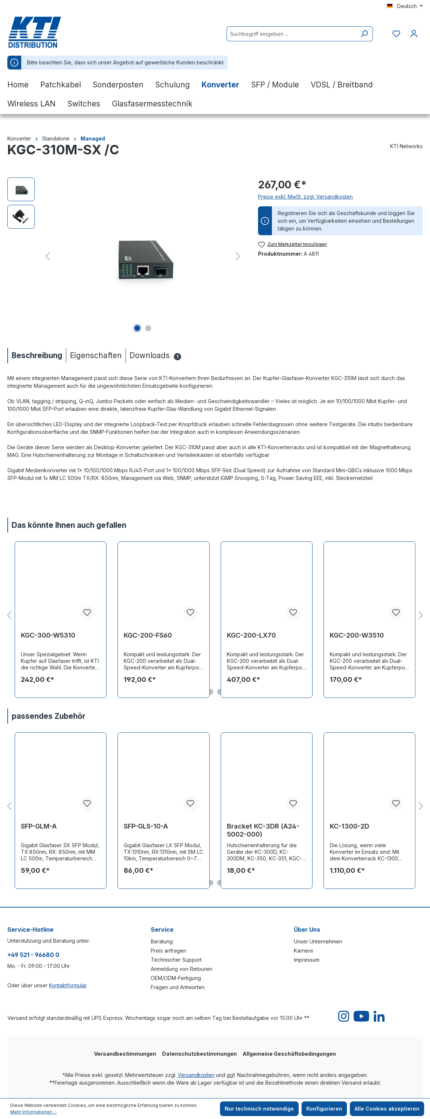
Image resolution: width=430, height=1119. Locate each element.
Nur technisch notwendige (259, 1108)
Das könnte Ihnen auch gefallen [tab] (69, 525)
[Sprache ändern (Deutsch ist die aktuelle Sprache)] (405, 6)
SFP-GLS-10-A (146, 826)
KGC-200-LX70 (251, 635)
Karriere (303, 950)
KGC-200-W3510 (357, 635)
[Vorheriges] (47, 256)
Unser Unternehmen (318, 941)
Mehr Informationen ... (33, 1112)
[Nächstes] (237, 256)
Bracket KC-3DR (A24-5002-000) (263, 830)
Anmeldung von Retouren (181, 969)
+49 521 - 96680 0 (33, 954)
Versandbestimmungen (125, 1054)
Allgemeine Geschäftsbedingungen (289, 1054)
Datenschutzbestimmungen (199, 1054)
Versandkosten (196, 1075)
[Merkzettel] (396, 33)
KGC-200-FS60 (148, 635)
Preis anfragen (168, 950)
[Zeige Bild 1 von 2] (137, 328)
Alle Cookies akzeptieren (387, 1108)
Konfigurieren (324, 1108)
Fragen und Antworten (178, 987)
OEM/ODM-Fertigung (176, 978)
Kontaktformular (67, 985)
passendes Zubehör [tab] (49, 716)
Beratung (162, 941)
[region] (125, 256)
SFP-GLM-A (39, 826)
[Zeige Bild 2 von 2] (148, 328)
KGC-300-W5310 (48, 635)
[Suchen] (364, 33)
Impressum (306, 960)
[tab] (36, 355)
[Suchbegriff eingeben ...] (291, 33)
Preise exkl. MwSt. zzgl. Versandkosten (305, 197)
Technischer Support (176, 960)
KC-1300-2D (349, 826)
